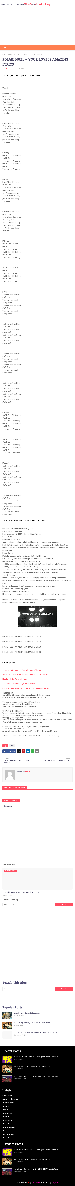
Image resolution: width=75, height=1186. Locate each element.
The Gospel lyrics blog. (37, 4)
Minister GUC (7, 1117)
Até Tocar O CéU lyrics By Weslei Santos (18, 684)
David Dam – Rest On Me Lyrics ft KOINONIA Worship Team (36, 1076)
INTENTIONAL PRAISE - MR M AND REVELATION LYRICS (35, 1032)
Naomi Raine (7, 1131)
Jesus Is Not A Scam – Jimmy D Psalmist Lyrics (21, 670)
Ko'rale (5, 1110)
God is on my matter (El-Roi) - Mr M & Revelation (32, 1023)
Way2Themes (36, 1183)
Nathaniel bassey (9, 1134)
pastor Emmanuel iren (10, 1138)
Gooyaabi (55, 1183)
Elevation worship (9, 1103)
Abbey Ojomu (7, 1096)
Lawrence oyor (8, 1113)
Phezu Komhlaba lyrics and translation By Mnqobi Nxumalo (25, 688)
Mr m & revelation (9, 1127)
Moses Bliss (7, 1124)
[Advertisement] (37, 26)
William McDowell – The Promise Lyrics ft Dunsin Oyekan (25, 674)
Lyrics (10, 55)
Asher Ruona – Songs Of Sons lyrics (27, 1013)
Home (4, 55)
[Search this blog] (28, 904)
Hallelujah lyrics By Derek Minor (14, 679)
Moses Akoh (7, 1120)
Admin (7, 69)
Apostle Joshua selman (11, 1099)
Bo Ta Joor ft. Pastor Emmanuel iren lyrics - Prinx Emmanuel (36, 1057)
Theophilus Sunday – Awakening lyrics (20, 892)
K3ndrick (6, 1106)
